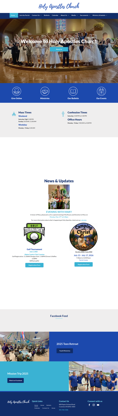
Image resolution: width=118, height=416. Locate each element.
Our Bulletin (73, 98)
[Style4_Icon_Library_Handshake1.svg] (45, 95)
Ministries (44, 98)
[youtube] (98, 405)
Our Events (101, 98)
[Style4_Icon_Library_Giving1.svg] (17, 95)
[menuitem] (14, 15)
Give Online (16, 98)
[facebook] (89, 405)
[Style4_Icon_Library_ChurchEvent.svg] (101, 95)
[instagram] (93, 405)
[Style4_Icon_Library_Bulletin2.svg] (73, 95)
